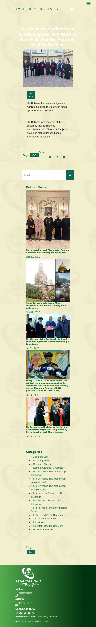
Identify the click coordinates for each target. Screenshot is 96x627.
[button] (70, 9)
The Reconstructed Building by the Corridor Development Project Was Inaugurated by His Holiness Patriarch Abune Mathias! (47, 429)
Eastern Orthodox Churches (48, 467)
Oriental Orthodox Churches (48, 526)
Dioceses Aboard (42, 464)
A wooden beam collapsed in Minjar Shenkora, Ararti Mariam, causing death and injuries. (46, 305)
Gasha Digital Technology (38, 621)
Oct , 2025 (33, 256)
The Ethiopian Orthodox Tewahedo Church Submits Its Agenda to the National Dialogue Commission (47, 341)
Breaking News (41, 460)
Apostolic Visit (40, 456)
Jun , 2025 (33, 436)
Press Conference (43, 529)
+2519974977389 (25, 593)
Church (35, 155)
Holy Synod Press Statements (49, 515)
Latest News (40, 522)
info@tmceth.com (25, 603)
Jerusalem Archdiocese (45, 518)
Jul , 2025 (32, 348)
